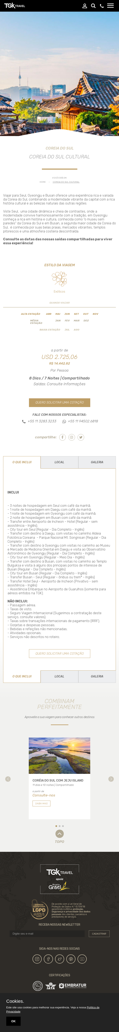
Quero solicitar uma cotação (59, 402)
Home (43, 182)
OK (13, 1021)
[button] (8, 779)
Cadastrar (99, 933)
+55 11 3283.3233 (42, 421)
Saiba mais (41, 803)
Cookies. (15, 1001)
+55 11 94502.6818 (83, 421)
